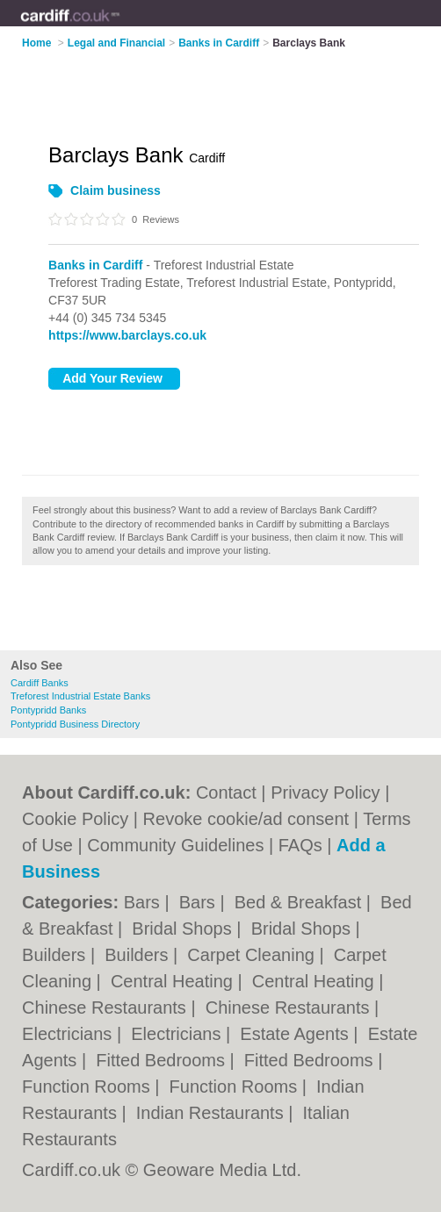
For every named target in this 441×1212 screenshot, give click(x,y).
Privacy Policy (325, 792)
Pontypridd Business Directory (75, 724)
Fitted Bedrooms (162, 1060)
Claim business (115, 190)
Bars (144, 902)
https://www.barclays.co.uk (127, 335)
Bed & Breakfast (300, 902)
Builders (56, 955)
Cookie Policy (75, 818)
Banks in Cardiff (95, 265)
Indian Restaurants (212, 1112)
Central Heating (174, 981)
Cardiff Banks (40, 683)
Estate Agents (296, 1033)
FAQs (300, 845)
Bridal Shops (184, 928)
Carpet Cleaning (253, 955)
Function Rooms (88, 1086)
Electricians (69, 1033)
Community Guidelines (175, 845)
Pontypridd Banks (48, 710)
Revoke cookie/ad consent (246, 818)
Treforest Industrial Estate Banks (80, 696)
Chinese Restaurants (106, 1007)
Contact (226, 792)
